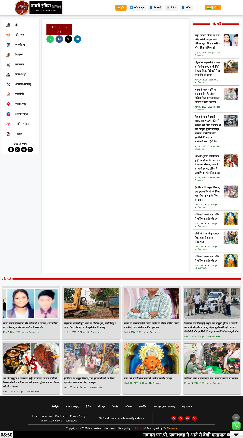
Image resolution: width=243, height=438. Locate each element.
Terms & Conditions (51, 420)
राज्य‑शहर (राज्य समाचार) (164, 406)
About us (47, 416)
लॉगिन (186, 8)
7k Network (170, 428)
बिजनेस (115, 406)
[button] (50, 39)
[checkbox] (236, 417)
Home (35, 416)
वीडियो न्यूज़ (137, 8)
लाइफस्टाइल (187, 406)
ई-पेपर (171, 8)
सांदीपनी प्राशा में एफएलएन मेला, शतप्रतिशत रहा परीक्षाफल (207, 237)
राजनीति (142, 406)
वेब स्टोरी (155, 8)
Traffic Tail (137, 428)
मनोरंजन (128, 406)
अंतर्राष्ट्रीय (55, 406)
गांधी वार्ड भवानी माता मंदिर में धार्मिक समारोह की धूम (148, 378)
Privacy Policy (77, 416)
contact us (71, 420)
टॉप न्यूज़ (101, 406)
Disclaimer (61, 416)
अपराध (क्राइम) (72, 406)
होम (121, 8)
